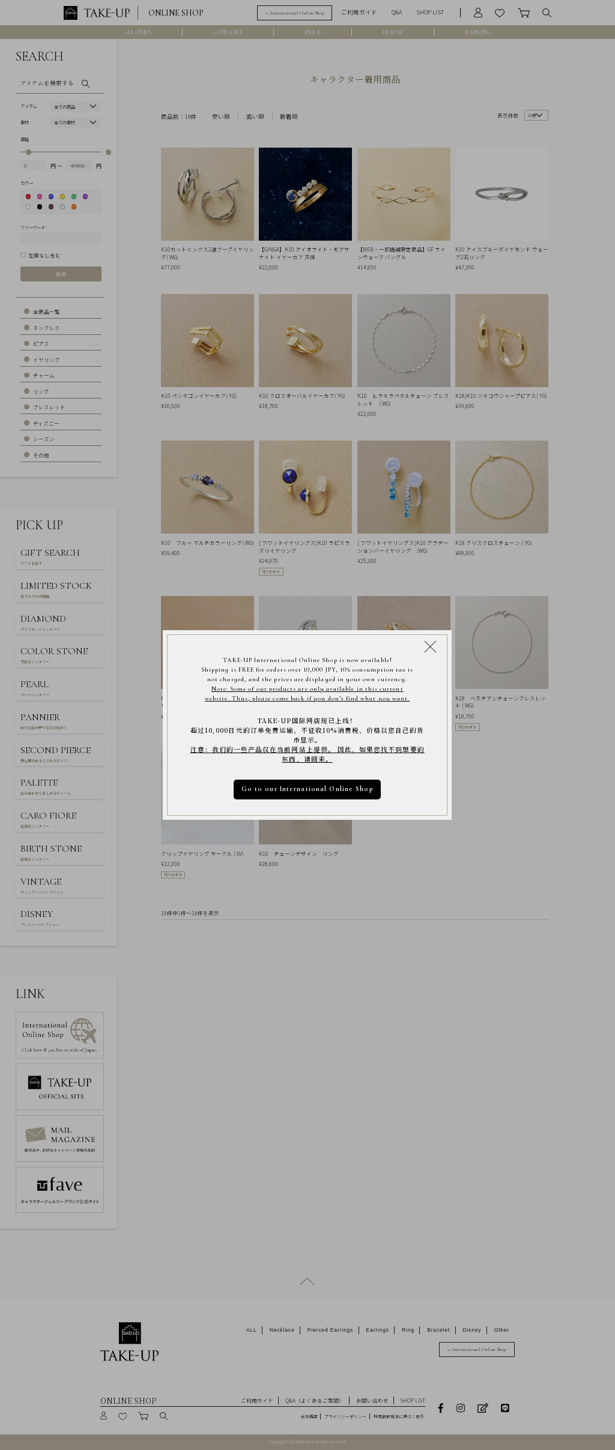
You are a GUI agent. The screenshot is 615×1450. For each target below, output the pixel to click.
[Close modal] (430, 646)
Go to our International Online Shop (307, 789)
